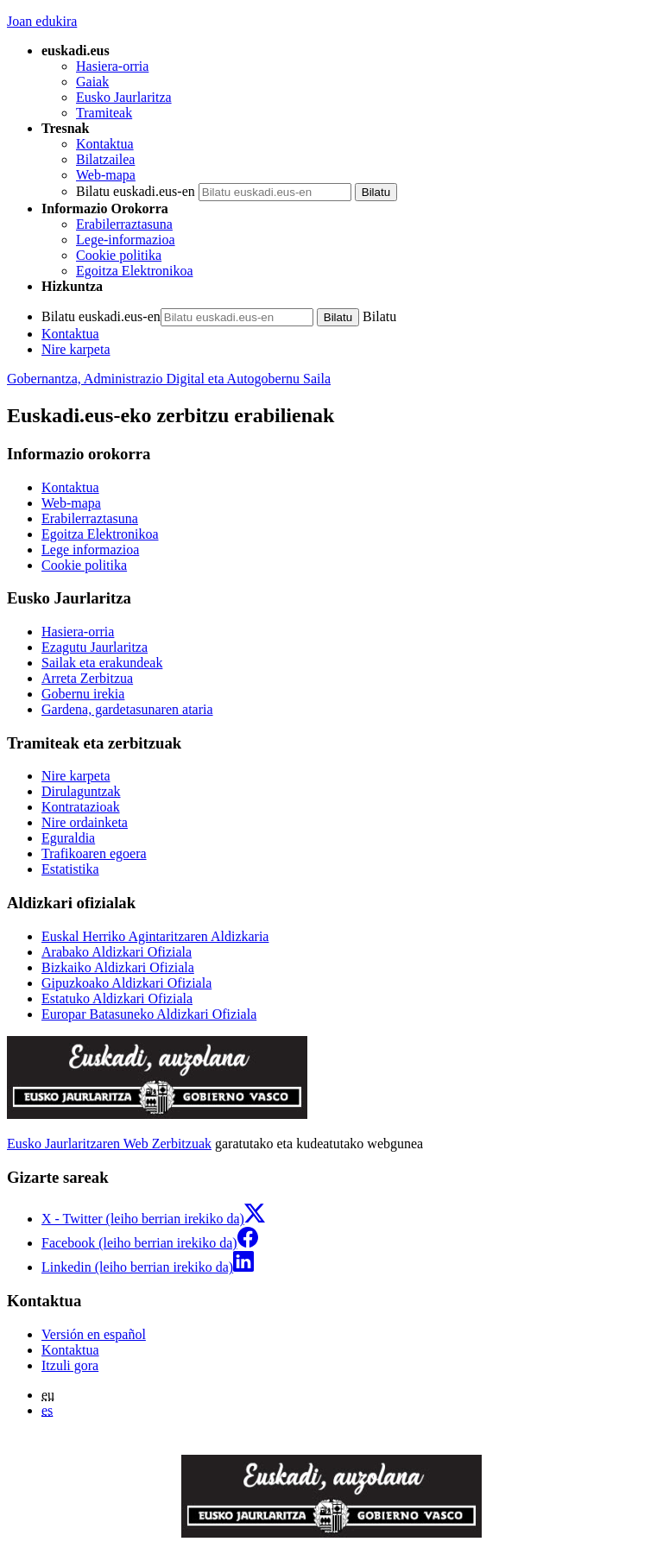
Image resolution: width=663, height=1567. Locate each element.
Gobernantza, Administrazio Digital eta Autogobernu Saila (169, 378)
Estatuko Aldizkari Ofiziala (117, 998)
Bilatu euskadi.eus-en (135, 191)
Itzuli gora (69, 1365)
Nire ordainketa (84, 822)
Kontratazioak (80, 806)
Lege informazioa (90, 549)
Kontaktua (105, 143)
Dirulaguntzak (81, 791)
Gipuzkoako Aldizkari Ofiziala (126, 983)
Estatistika (70, 869)
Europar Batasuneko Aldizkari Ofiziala (148, 1014)
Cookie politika (118, 255)
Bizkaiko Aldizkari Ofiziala (117, 967)
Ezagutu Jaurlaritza (94, 647)
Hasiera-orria (112, 66)
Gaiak (92, 81)
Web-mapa (106, 174)
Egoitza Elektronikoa (134, 270)
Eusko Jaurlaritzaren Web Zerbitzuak (109, 1143)
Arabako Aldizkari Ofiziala (116, 952)
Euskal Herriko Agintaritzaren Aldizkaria (154, 936)
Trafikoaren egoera (94, 853)
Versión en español (93, 1334)
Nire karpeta (75, 349)
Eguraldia (68, 838)
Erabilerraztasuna (124, 224)
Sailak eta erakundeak (101, 662)
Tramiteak (104, 112)
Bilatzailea (105, 159)
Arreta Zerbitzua (87, 678)
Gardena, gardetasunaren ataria (127, 709)
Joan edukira (42, 21)
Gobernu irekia (82, 693)
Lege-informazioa (125, 239)
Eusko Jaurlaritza (124, 97)
